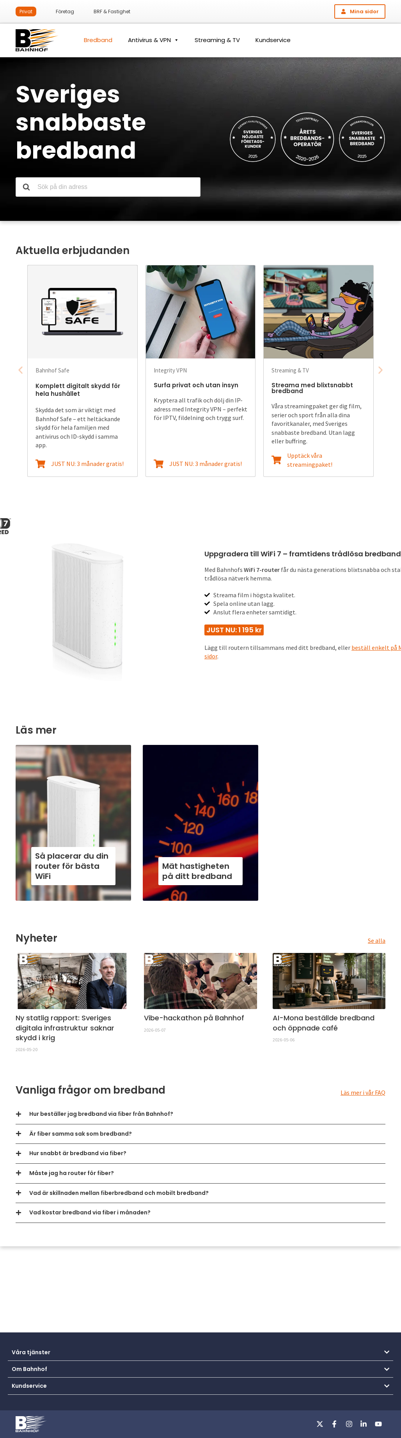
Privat (26, 11)
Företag (65, 11)
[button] (20, 370)
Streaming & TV (217, 40)
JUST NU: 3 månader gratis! (87, 464)
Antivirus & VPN (153, 40)
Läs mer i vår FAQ (363, 1092)
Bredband (98, 40)
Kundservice (273, 40)
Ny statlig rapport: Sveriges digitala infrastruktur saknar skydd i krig (65, 1027)
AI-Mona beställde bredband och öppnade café (323, 1022)
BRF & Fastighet (112, 11)
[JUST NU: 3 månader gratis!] (40, 464)
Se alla (376, 940)
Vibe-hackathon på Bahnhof (194, 1018)
